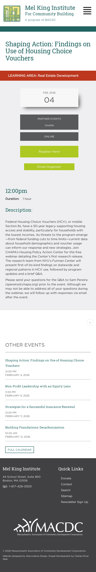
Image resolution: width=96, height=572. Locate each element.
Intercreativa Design (36, 556)
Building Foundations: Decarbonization (34, 427)
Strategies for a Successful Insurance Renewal (40, 407)
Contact (66, 484)
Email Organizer (49, 166)
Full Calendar (19, 449)
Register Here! (49, 151)
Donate (66, 478)
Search (65, 490)
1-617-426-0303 (20, 486)
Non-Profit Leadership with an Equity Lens (38, 386)
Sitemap (66, 496)
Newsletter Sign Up (74, 501)
